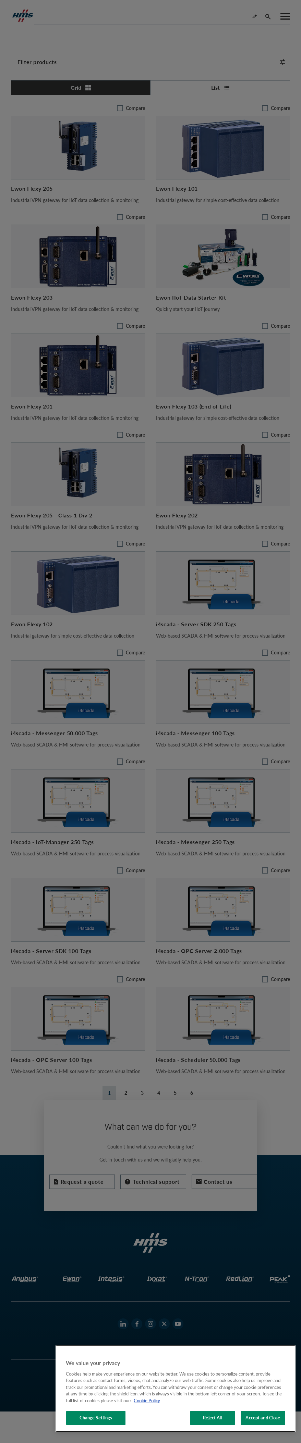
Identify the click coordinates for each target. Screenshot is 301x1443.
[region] (176, 1388)
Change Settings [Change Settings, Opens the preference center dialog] (96, 1418)
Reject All (212, 1418)
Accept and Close (262, 1418)
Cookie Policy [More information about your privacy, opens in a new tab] (147, 1400)
